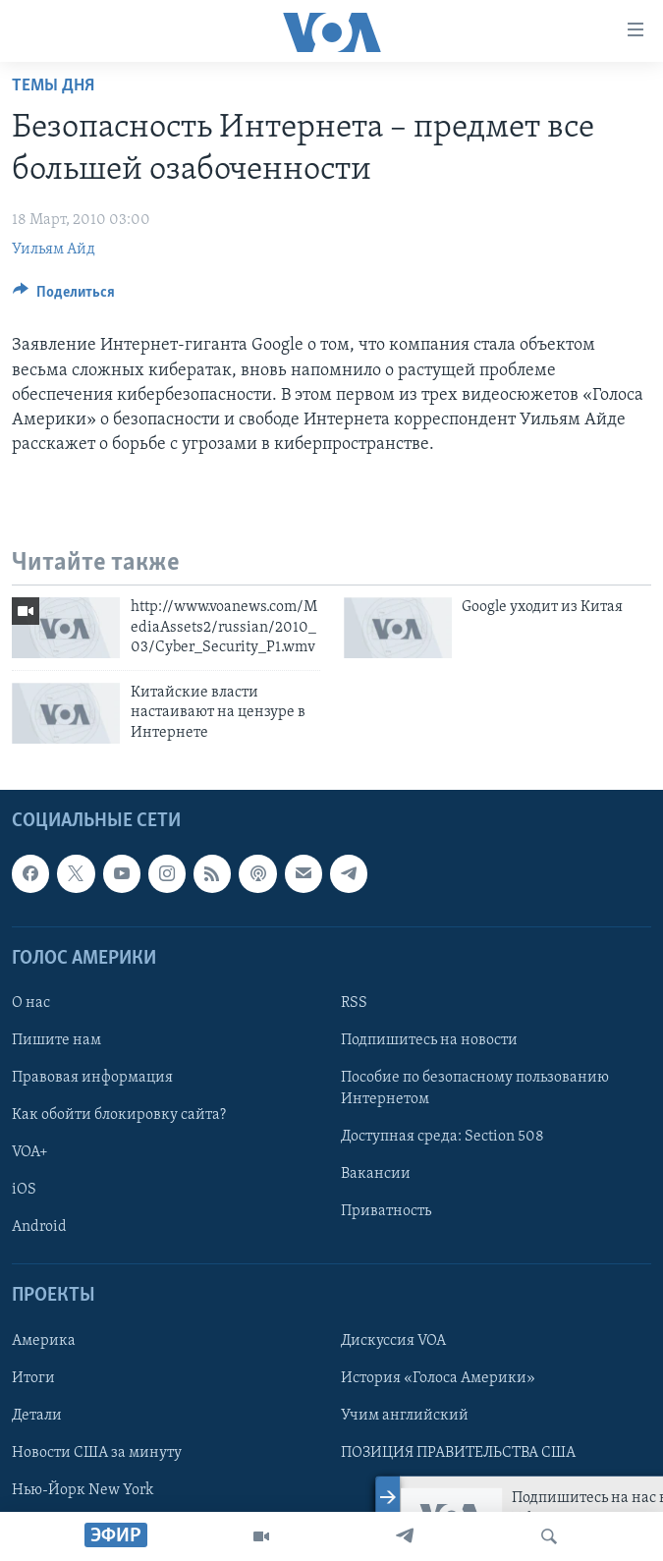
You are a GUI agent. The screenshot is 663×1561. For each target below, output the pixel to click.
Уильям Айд (53, 249)
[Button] (64, 296)
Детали (37, 1414)
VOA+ (30, 1152)
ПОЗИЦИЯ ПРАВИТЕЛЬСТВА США (458, 1452)
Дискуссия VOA (393, 1340)
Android (39, 1227)
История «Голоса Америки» (438, 1377)
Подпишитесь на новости (429, 1040)
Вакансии (376, 1174)
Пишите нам (56, 1040)
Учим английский (405, 1414)
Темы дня (53, 86)
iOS (24, 1190)
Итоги (33, 1377)
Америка (44, 1340)
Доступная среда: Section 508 (442, 1136)
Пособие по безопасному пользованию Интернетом (475, 1088)
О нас (31, 1003)
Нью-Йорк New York (82, 1489)
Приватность (386, 1211)
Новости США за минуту (97, 1452)
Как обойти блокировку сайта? (119, 1115)
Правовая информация (92, 1078)
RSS (354, 1003)
